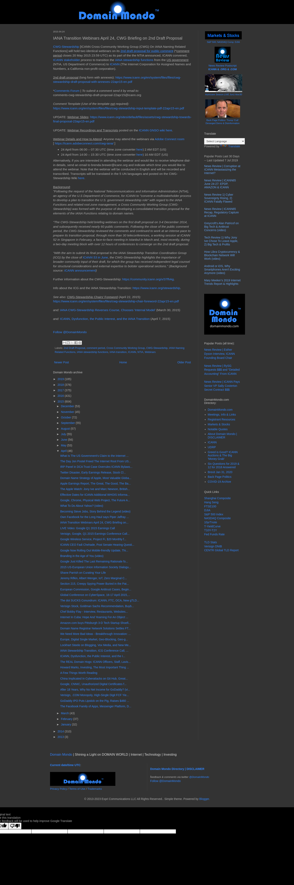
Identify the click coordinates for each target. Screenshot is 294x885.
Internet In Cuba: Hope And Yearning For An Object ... (94, 617)
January (66, 724)
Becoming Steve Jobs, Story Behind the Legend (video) (95, 511)
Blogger (204, 799)
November (68, 412)
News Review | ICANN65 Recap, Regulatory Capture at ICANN (221, 212)
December (68, 406)
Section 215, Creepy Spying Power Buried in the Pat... (94, 583)
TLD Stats (210, 542)
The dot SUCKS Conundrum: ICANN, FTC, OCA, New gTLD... (99, 600)
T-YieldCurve (212, 526)
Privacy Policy (58, 788)
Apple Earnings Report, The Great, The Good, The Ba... (95, 483)
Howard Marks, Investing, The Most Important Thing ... (94, 667)
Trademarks (94, 788)
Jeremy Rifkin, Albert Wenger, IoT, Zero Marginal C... (93, 578)
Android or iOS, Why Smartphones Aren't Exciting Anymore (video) (222, 269)
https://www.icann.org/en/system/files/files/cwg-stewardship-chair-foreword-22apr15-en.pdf (116, 301)
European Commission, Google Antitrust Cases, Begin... (95, 589)
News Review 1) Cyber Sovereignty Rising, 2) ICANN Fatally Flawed (218, 198)
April (64, 450)
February (67, 719)
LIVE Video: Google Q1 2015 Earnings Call (87, 528)
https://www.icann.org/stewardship (156, 288)
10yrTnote (210, 522)
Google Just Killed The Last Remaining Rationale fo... (94, 561)
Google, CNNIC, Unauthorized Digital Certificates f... (93, 684)
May (64, 445)
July (64, 434)
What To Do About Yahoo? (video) (81, 505)
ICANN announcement (80, 270)
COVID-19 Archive (219, 481)
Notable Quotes (218, 429)
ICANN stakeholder (66, 60)
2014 (61, 731)
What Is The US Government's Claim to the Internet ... (94, 455)
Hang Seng (211, 502)
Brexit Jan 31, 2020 (220, 472)
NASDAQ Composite (217, 518)
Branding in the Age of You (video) (82, 556)
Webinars (150, 352)
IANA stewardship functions (134, 60)
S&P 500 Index (213, 514)
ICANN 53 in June (95, 257)
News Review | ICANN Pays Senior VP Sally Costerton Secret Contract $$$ (222, 385)
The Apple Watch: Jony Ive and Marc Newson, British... (95, 489)
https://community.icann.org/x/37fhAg (148, 279)
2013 (61, 737)
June (64, 439)
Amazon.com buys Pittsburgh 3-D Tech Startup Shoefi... (95, 622)
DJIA (207, 510)
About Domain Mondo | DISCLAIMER (222, 435)
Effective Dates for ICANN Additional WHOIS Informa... (95, 494)
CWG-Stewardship (66, 46)
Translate (230, 146)
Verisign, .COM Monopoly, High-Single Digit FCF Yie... (94, 695)
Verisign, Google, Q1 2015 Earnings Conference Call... (94, 533)
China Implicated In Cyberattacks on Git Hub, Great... (94, 678)
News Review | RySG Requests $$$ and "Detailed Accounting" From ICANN (222, 369)
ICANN (115, 64)
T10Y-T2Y (210, 530)
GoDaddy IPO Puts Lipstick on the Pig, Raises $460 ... (94, 700)
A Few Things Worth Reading (78, 672)
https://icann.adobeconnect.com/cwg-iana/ (84, 143)
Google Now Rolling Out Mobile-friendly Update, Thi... (94, 550)
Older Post (184, 362)
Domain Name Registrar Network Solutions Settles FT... (95, 628)
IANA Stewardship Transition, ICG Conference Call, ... (94, 650)
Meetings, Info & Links (222, 414)
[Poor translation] (14, 826)
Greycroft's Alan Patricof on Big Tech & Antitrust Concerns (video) (221, 227)
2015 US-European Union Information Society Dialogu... (95, 567)
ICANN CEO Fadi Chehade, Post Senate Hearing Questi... (97, 544)
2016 (61, 395)
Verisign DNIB (213, 546)
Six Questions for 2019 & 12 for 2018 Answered (223, 465)
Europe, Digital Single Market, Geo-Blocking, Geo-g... (94, 639)
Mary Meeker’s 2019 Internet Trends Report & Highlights (222, 282)
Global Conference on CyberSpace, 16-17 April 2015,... (95, 595)
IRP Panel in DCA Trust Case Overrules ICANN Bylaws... (96, 466)
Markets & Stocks (219, 424)
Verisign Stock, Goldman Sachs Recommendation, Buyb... (97, 606)
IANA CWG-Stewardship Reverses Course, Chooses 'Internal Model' (107, 310)
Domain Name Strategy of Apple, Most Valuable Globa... (95, 478)
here (139, 149)
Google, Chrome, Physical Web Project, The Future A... (95, 500)
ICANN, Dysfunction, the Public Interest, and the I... (92, 656)
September (68, 423)
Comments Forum (66, 90)
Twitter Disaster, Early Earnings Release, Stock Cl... (93, 472)
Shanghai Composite (217, 498)
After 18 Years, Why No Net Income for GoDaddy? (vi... (95, 689)
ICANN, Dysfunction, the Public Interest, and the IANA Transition (105, 319)
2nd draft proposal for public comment (146, 51)
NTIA (140, 352)
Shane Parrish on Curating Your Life (83, 572)
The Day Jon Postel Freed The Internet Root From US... (95, 461)
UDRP (212, 447)
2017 (61, 390)
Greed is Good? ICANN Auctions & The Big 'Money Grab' (223, 455)
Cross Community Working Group (125, 348)
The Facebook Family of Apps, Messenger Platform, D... (95, 706)
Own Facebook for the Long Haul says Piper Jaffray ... (94, 517)
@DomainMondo (199, 777)
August (65, 428)
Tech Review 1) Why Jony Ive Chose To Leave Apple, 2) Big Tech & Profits (221, 241)
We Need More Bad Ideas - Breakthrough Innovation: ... (95, 633)
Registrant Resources (221, 419)
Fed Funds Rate (214, 534)
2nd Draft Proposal (74, 348)
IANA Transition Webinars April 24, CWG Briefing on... (94, 522)
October (66, 417)
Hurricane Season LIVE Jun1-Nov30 (223, 94)
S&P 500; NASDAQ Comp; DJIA (223, 42)
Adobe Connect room (169, 139)
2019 (61, 379)
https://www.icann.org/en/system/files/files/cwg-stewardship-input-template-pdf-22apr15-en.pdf (118, 108)
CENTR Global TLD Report (221, 550)
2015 (61, 401)
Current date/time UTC (65, 765)
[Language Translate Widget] (224, 141)
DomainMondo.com (220, 409)
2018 (61, 384)
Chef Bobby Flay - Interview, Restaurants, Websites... (94, 611)
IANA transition (118, 352)
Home (123, 362)
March (65, 713)
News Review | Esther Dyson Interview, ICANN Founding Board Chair (219, 353)
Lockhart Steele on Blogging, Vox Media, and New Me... (95, 645)
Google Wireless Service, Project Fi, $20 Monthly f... (93, 539)
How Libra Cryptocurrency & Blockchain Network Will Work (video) (222, 255)
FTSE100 (210, 506)
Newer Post (61, 362)
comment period (96, 348)
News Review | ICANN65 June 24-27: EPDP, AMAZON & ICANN (220, 184)
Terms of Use (77, 788)
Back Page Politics (220, 476)
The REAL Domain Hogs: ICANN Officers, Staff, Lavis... (95, 661)
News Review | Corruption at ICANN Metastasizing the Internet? (222, 169)
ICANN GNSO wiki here (155, 130)
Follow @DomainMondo (70, 332)
